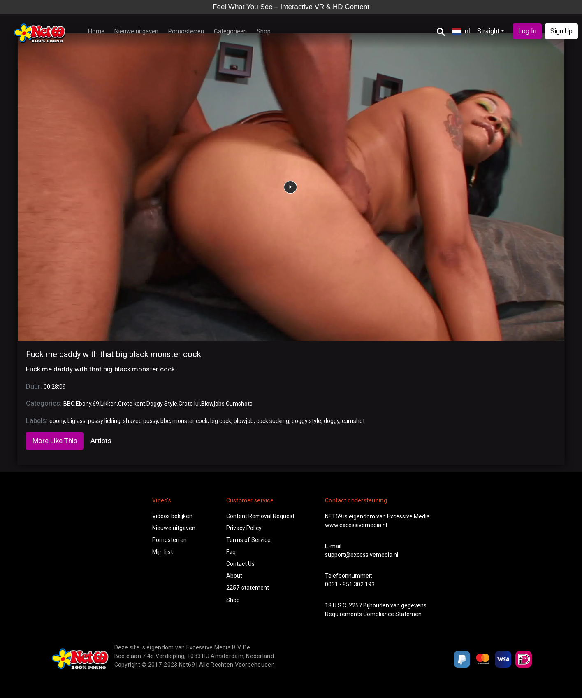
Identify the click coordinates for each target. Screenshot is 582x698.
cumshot (353, 421)
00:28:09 (55, 386)
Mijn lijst (162, 552)
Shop (264, 31)
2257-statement (247, 587)
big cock (220, 421)
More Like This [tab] (54, 441)
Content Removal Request (260, 516)
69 (96, 403)
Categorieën (230, 31)
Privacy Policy (244, 528)
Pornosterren (186, 31)
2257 (355, 605)
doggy (331, 421)
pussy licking (104, 421)
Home (96, 31)
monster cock (190, 421)
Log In (527, 31)
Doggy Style (161, 403)
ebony (57, 421)
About (234, 575)
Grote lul (189, 403)
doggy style (306, 421)
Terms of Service (248, 540)
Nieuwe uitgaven (136, 31)
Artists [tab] (100, 441)
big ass (76, 421)
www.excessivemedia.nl (356, 525)
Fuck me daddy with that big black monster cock (113, 354)
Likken (108, 403)
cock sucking (272, 421)
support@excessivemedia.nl (361, 554)
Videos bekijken (172, 516)
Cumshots (239, 403)
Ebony (83, 403)
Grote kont (131, 403)
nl (461, 31)
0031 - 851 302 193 (350, 584)
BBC (68, 403)
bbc (165, 421)
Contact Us (240, 563)
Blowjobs (213, 403)
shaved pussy (140, 421)
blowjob (244, 421)
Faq (231, 552)
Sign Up (561, 31)
